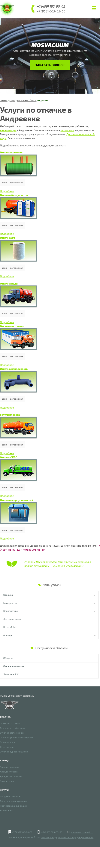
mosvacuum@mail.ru (82, 832)
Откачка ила (7, 747)
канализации (8, 130)
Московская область (27, 100)
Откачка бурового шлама (14, 751)
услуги (12, 100)
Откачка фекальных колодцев (16, 737)
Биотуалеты (10, 603)
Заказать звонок (50, 65)
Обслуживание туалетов (13, 801)
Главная (4, 100)
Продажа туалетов (10, 796)
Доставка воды (12, 619)
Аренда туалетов (9, 767)
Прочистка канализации (13, 806)
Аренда (7, 635)
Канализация (11, 610)
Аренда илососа (9, 771)
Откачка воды (7, 742)
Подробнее (7, 191)
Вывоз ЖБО (10, 627)
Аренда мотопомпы (11, 776)
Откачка (8, 594)
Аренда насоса (8, 781)
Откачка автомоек (14, 666)
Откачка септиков (10, 723)
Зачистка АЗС (11, 674)
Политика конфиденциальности (75, 837)
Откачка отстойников (12, 733)
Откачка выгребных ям (13, 728)
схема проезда (49, 837)
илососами (67, 130)
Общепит (8, 658)
